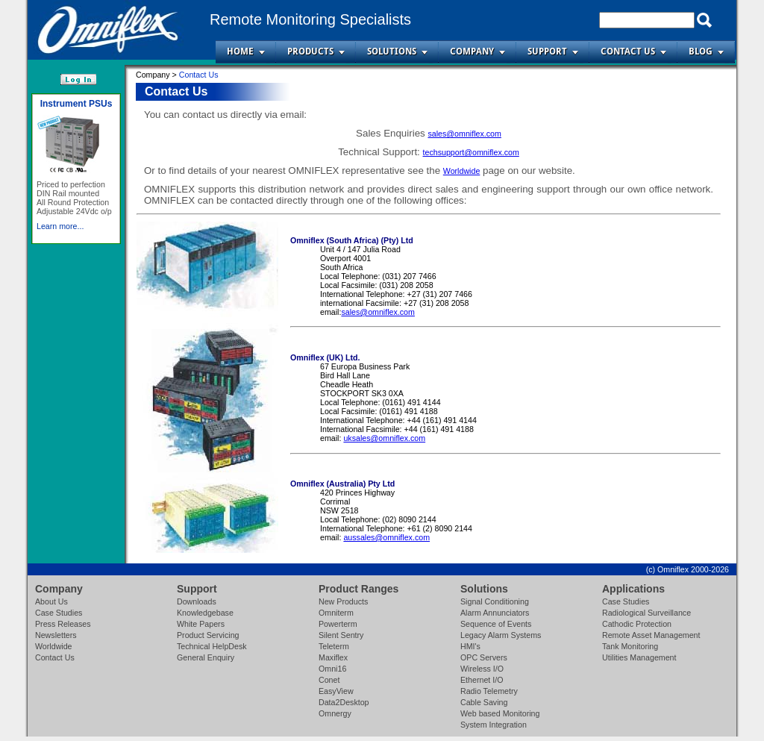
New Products (343, 601)
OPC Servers (483, 657)
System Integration (493, 724)
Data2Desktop (344, 702)
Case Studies (58, 612)
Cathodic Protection (636, 623)
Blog (701, 51)
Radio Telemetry (489, 691)
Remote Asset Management (651, 635)
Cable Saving (483, 702)
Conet (329, 679)
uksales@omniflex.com (384, 438)
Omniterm (336, 612)
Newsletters (56, 635)
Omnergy (335, 713)
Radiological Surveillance (646, 612)
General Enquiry (205, 657)
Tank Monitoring (630, 646)
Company (472, 51)
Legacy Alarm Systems (500, 635)
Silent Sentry (341, 635)
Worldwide (461, 170)
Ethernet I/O (481, 679)
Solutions (391, 51)
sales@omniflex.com (464, 133)
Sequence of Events (495, 623)
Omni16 (332, 668)
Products (310, 51)
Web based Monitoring (499, 713)
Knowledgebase (205, 612)
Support (547, 51)
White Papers (201, 623)
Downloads (196, 601)
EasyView (336, 691)
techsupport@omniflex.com (471, 152)
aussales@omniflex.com (386, 537)
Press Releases (63, 623)
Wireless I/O (482, 668)
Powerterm (338, 623)
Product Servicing (208, 635)
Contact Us (628, 51)
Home (240, 51)
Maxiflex (333, 657)
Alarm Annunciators (494, 612)
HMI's (470, 646)
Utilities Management (639, 657)
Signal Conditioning (494, 601)
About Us (51, 601)
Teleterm (334, 646)
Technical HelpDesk (212, 646)
